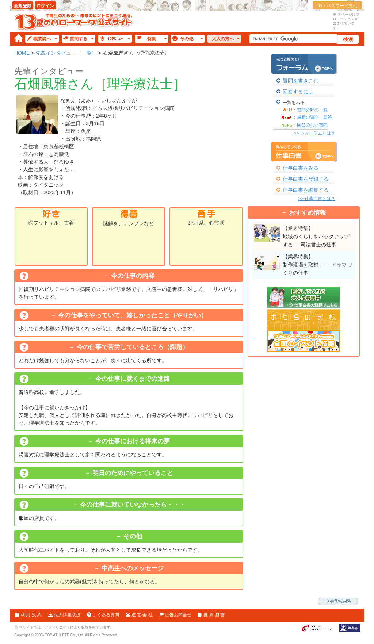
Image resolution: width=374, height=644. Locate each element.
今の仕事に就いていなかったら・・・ (133, 504)
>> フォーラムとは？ (314, 133)
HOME (22, 53)
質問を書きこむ (300, 81)
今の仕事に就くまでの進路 (132, 378)
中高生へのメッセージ (133, 568)
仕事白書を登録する (306, 179)
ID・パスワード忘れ (337, 5)
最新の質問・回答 (314, 117)
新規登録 (22, 5)
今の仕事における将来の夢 (132, 441)
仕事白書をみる (300, 168)
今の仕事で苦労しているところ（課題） (132, 347)
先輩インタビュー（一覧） (66, 53)
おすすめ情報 (307, 212)
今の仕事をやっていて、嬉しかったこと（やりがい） (132, 315)
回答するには (298, 92)
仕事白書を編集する (306, 190)
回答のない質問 (312, 124)
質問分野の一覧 (312, 109)
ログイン (45, 5)
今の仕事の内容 (132, 275)
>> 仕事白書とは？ (316, 198)
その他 (132, 536)
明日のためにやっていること (132, 472)
